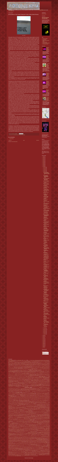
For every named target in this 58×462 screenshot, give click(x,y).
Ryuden (26, 423)
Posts (43, 352)
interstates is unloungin (36, 395)
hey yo (30, 391)
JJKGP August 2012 (47, 396)
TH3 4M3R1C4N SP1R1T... (45, 198)
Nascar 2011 (24, 409)
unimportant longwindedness (15, 448)
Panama (24, 413)
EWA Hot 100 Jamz (20, 382)
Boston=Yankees (42, 369)
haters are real (27, 390)
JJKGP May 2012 (15, 398)
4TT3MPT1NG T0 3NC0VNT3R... (45, 288)
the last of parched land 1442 (18, 440)
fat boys (25, 383)
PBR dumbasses (37, 413)
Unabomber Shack (41, 447)
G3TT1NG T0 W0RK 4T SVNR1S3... (46, 182)
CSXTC (24, 376)
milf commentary (19, 406)
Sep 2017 (44, 170)
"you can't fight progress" (19, 360)
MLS (46, 406)
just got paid (13, 399)
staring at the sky (32, 431)
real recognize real (11, 420)
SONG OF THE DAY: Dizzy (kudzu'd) (47, 91)
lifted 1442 (27, 401)
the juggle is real (34, 439)
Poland (36, 415)
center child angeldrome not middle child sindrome (29, 372)
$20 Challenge (32, 360)
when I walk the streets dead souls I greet (44, 451)
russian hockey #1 (22, 423)
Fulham (49, 386)
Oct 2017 (44, 169)
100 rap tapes (37, 360)
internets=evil (31, 395)
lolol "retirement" (15, 403)
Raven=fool (14, 419)
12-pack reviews (46, 360)
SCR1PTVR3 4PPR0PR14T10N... (46, 281)
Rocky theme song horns (19, 422)
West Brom (16, 451)
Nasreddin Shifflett (29, 409)
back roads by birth (18, 366)
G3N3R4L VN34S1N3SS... (45, 244)
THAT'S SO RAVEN (14, 437)
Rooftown (48, 422)
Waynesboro (26, 450)
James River (22, 396)
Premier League (40, 416)
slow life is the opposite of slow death (18, 429)
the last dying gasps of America (41, 439)
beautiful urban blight (46, 367)
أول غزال (44, 284)
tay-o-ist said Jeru (11, 436)
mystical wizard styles (16, 409)
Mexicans (9, 406)
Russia (19, 423)
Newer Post (10, 140)
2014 (43, 337)
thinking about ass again (39, 444)
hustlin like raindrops (23, 393)
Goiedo (45, 388)
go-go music (27, 388)
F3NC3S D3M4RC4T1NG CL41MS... (46, 308)
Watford (19, 450)
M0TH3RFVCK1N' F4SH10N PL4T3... (46, 324)
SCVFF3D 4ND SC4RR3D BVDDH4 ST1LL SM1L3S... (46, 290)
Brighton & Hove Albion (23, 370)
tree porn (48, 446)
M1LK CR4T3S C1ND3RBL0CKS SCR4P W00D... (45, 270)
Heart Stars (19, 391)
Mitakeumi (37, 406)
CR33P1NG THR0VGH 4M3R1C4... (46, 225)
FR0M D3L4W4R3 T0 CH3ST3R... (45, 280)
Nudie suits (11, 411)
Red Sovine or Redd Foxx (39, 420)
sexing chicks (34, 427)
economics (48, 380)
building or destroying (37, 370)
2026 (43, 156)
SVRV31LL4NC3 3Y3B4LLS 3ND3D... (46, 189)
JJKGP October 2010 (34, 398)
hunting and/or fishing (17, 393)
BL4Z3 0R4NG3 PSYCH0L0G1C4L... (46, 294)
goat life (30, 388)
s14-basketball (39, 423)
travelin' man (43, 446)
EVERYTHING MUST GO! (14, 382)
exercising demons (26, 382)
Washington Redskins (14, 450)
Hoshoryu (41, 392)
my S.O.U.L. (41, 408)
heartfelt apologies (23, 391)
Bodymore (26, 369)
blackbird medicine (33, 368)
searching (37, 425)
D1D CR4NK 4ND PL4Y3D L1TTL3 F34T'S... (45, 276)
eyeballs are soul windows (32, 382)
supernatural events (43, 434)
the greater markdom (19, 439)
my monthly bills (26, 408)
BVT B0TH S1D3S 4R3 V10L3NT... (46, 268)
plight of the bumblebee (24, 415)
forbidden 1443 (33, 385)
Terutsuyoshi (39, 436)
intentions (19, 395)
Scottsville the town (22, 425)
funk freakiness (10, 387)
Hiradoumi (46, 391)
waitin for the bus (38, 449)
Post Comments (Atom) (14, 141)
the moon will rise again (43, 441)
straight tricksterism (21, 432)
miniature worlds (33, 406)
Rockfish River (14, 422)
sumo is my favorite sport (18, 434)
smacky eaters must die (40, 429)
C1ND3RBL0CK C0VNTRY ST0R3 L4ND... (45, 251)
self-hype (14, 426)
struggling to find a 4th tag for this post (32, 432)
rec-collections (30, 420)
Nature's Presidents (45, 409)
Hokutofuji (10, 392)
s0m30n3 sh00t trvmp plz (30, 423)
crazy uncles (9, 376)
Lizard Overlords (43, 402)
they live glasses (25, 443)
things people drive (33, 444)
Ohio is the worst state (34, 411)
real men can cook (48, 419)
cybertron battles (41, 376)
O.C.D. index (19, 411)
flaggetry (40, 384)
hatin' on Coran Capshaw (32, 390)
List (11, 402)
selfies (22, 426)
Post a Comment (12, 138)
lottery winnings (24, 403)
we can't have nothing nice (33, 450)
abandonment (34, 362)
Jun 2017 (44, 328)
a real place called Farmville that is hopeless (26, 362)
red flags (35, 420)
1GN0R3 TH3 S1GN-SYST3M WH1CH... (46, 313)
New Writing (29, 410)
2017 (43, 166)
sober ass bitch (30, 430)
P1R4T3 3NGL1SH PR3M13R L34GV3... (46, 299)
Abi (38, 362)
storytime (17, 432)
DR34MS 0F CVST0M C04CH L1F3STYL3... (46, 184)
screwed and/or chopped (32, 425)
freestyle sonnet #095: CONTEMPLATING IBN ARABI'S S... (46, 215)
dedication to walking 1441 (35, 377)
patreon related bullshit (32, 413)
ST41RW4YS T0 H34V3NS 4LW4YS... (46, 254)
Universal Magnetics (30, 448)
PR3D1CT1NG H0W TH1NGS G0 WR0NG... (45, 306)
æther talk (46, 362)
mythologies (20, 409)
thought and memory (44, 444)
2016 (43, 335)
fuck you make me (45, 386)
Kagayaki (20, 399)
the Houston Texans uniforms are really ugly (27, 439)
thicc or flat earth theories (30, 443)
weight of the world (13, 451)
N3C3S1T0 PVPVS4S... (46, 235)
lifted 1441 (23, 401)
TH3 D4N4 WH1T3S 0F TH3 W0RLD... (46, 264)
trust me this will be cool (15, 447)
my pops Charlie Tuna (36, 408)
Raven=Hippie (18, 419)
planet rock (29, 414)
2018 (43, 165)
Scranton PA (26, 425)
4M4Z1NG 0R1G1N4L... (46, 295)
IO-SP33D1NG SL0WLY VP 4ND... (46, 234)
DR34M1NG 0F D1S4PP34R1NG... (46, 252)
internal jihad (21, 395)
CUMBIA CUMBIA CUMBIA (28, 376)
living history (38, 402)
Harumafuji (23, 390)
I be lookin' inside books (45, 393)
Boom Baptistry (30, 369)
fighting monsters (24, 384)
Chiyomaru (44, 373)
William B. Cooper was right (28, 452)
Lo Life (47, 402)
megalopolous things (14, 405)
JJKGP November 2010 (21, 398)
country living (35, 375)
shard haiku (41, 427)
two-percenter (33, 447)
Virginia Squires (16, 449)
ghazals (17, 388)
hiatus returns (36, 391)
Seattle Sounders (41, 425)
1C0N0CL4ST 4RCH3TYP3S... (45, 217)
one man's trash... (16, 412)
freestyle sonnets (24, 386)
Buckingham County (31, 370)
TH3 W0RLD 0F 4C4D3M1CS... (45, 242)
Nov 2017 (44, 168)
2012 (43, 339)
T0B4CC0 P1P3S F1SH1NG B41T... (45, 212)
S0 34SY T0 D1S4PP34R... (45, 326)
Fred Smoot (14, 386)
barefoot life (33, 366)
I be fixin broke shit (32, 393)
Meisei (21, 405)
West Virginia (29, 451)
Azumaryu (12, 366)
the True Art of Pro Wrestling (38, 442)
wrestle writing (27, 454)
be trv (12, 367)
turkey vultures (25, 447)
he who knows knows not (38, 390)
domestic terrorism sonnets (15, 379)
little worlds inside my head (20, 402)
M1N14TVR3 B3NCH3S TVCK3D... (46, 283)
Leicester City (10, 401)
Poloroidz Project (46, 415)
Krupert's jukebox (15, 400)
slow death (11, 429)
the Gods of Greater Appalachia (12, 439)
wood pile (37, 453)
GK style (20, 388)
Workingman (48, 453)
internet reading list (27, 395)
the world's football (45, 442)
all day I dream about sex (30, 363)
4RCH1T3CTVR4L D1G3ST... (45, 297)
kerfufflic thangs (25, 399)
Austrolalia (48, 365)
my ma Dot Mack (21, 408)
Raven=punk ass (27, 419)
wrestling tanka (32, 454)
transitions (32, 446)
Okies (38, 411)
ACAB (40, 362)
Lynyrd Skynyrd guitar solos (46, 403)
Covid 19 (40, 375)
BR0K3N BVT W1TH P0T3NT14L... (45, 205)
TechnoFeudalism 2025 (19, 436)
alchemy (22, 363)
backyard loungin (28, 366)
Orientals (45, 412)
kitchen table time (36, 399)
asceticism (39, 365)
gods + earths (39, 388)
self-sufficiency (18, 426)
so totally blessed (26, 430)
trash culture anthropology (38, 446)
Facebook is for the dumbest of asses (40, 382)
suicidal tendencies (46, 433)
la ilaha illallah (45, 400)
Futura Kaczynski (14, 387)
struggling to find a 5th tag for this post (44, 432)
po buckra (29, 415)
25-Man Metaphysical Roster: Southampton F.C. (46, 322)
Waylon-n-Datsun (22, 450)
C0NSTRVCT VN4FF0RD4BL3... (45, 278)
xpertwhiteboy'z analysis (42, 454)
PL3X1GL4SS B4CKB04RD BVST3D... (45, 292)
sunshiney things (34, 434)
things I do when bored (36, 443)
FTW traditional (38, 386)
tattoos (49, 435)
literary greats (14, 402)
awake (9, 366)
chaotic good (45, 372)
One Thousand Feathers (22, 412)
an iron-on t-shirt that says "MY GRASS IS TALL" (36, 364)
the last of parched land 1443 (27, 440)
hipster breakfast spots (41, 391)
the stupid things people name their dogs (22, 442)
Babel (14, 366)
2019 (43, 164)
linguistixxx (9, 402)
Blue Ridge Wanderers (12, 369)
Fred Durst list (9, 386)
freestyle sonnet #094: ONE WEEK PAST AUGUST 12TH (46, 230)
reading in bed (31, 419)
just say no (17, 399)
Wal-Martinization (47, 449)
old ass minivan (46, 411)
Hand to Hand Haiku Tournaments (12, 390)
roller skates (44, 422)
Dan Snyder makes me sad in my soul (15, 377)
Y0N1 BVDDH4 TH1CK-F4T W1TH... (46, 187)
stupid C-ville (11, 433)
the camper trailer (26, 437)
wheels (32, 451)
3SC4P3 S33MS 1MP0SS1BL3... (45, 228)
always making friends (44, 363)
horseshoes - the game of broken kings (35, 392)
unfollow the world (45, 447)
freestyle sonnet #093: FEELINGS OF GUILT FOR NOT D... (46, 248)
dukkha (29, 380)
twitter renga (29, 447)
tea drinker (15, 436)
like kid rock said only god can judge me (40, 401)
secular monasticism (45, 425)
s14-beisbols (43, 423)
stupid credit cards (17, 433)
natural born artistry (39, 409)
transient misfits (28, 446)
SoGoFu (34, 430)
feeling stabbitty (44, 383)
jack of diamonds (18, 396)
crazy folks (47, 375)
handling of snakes (19, 390)
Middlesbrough (13, 406)
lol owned (12, 403)
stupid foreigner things (22, 433)
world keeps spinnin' (22, 454)
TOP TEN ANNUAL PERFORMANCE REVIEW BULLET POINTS (45, 176)
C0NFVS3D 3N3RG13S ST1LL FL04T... (46, 203)
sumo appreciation (10, 434)
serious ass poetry (46, 426)
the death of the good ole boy (39, 437)
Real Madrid (44, 419)
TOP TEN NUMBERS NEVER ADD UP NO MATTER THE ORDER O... (46, 173)
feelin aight (40, 383)
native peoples (34, 409)
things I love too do (42, 443)
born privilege (34, 369)
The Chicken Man (32, 437)
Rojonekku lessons (30, 422)
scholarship (9, 425)
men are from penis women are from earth (31, 405)
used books (40, 448)
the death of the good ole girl (46, 437)
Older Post (37, 140)
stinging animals (11, 432)
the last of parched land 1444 (35, 440)
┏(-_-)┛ (29, 360)
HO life (49, 391)
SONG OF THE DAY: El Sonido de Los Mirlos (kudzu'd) (47, 74)
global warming (23, 388)
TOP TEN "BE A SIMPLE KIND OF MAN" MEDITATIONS (46, 179)
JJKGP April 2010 (31, 396)
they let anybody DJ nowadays (18, 443)
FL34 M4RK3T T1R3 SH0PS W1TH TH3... (46, 256)
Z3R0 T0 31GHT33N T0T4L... (45, 300)
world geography (17, 454)
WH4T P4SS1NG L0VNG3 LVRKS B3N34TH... (45, 246)
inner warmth (15, 395)
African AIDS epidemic (14, 363)
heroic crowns (27, 391)
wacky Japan (34, 449)
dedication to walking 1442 (42, 377)
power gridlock (33, 416)
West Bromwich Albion (20, 451)
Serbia (38, 426)
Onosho (38, 412)
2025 (43, 157)
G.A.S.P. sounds (22, 387)
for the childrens (23, 385)
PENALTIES (41, 413)
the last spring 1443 (16, 441)
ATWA (45, 365)
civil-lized (27, 374)
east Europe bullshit (41, 380)
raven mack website (45, 38)
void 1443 (23, 449)
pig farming (20, 414)
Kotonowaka (42, 399)
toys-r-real (11, 446)
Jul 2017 (44, 327)
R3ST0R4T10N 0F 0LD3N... (45, 259)
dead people (29, 377)
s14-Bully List (47, 423)
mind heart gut (28, 406)
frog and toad (29, 386)
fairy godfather (9, 383)
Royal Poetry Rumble (14, 423)
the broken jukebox (20, 437)
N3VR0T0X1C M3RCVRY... (45, 320)
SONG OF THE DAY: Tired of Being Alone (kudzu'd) (47, 49)
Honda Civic (28, 392)
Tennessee (28, 436)
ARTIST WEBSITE (10, 10)
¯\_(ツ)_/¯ (24, 360)
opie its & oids (41, 412)
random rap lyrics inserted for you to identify (29, 418)
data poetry (21, 377)
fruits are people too (33, 386)
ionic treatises (42, 395)
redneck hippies (44, 420)
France (42, 385)
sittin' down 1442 (33, 428)
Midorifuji (16, 406)
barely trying (37, 366)
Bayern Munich (9, 367)
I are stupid (28, 393)
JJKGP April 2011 (36, 396)
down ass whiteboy (24, 379)
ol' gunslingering (42, 411)
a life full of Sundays (17, 362)
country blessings (30, 375)
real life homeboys (40, 419)
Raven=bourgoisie (10, 419)
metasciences (41, 405)
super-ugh (38, 434)
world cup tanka (12, 454)
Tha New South (43, 436)
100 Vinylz (41, 360)
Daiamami (47, 376)
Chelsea (16, 373)
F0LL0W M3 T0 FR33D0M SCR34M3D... (45, 304)
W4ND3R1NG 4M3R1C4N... (45, 316)
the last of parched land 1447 (44, 440)
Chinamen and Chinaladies (39, 373)
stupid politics (35, 433)
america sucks (17, 364)
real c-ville (36, 419)
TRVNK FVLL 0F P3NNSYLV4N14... (46, 309)
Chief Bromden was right (25, 373)
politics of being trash (40, 415)
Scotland (18, 425)
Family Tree (17, 383)
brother (27, 370)
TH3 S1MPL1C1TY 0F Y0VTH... (46, 272)
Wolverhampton (15, 453)
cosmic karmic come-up (17, 375)
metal (37, 405)
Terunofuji (36, 436)
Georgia (48, 387)
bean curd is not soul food (17, 367)
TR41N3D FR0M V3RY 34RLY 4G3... (46, 191)
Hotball (48, 392)
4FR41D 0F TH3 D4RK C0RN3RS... (46, 226)
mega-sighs (9, 405)
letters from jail (14, 401)
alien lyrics (25, 363)
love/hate (34, 403)
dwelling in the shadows (34, 380)
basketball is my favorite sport (45, 366)
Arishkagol (12, 365)
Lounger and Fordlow (29, 403)
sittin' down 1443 (38, 428)
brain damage (15, 370)
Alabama (19, 363)
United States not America (23, 448)
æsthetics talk (43, 362)
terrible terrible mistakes (31, 436)
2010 (43, 341)
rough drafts (9, 423)
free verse (20, 386)
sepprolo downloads (34, 426)
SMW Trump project (13, 430)
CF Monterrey (37, 372)
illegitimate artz (21, 394)
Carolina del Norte (10, 372)
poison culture (32, 415)
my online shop (44, 39)
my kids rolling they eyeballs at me (15, 408)
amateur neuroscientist (11, 364)
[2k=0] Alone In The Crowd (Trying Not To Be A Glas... (46, 223)
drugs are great (26, 380)
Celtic (22, 372)
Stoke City (14, 432)
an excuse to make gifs (25, 364)
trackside (20, 446)
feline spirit (48, 383)
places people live (25, 414)
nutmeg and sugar (15, 411)
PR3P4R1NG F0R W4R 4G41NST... (46, 240)
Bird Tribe (19, 368)
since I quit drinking (12, 428)
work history (43, 453)
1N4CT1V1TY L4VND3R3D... (45, 232)
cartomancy (14, 372)
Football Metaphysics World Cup (12, 385)
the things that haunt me (31, 442)
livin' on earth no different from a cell (31, 402)
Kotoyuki (48, 399)
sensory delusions (29, 426)
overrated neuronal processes (18, 413)
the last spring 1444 (22, 441)
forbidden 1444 (38, 385)
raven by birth (38, 418)
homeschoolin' (24, 392)
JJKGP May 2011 (10, 398)
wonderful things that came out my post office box (29, 453)
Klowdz (39, 399)
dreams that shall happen (15, 380)
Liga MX (34, 401)
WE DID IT (39, 450)
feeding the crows (37, 383)
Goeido (43, 388)
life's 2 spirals (19, 401)
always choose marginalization (37, 363)
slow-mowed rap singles (34, 429)
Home (24, 140)
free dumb (17, 386)
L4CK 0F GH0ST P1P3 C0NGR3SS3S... (46, 207)
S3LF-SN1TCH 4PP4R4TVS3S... (45, 185)
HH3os (33, 391)
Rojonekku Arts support (25, 422)
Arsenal (15, 365)
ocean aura (23, 411)
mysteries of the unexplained (46, 408)
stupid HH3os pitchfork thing (29, 433)
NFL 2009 (47, 410)
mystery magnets (11, 409)
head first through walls (44, 390)
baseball (40, 366)
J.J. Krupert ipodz (11, 396)
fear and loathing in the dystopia (30, 383)
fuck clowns (41, 386)
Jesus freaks (26, 396)
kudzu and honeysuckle (24, 400)
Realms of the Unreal (25, 420)
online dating (35, 412)
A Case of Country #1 (12, 362)
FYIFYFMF (18, 387)
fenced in (10, 384)
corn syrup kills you (11, 375)
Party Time (27, 413)
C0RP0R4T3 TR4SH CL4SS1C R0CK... (45, 196)
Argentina (9, 365)
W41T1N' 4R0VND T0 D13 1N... (46, 192)
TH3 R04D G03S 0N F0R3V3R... (45, 219)
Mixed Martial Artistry (42, 406)
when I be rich (36, 451)
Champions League (41, 372)
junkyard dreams (46, 398)
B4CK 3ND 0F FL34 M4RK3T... (45, 238)
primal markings (44, 416)
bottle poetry (11, 370)
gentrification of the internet (42, 387)
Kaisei (22, 399)
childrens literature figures (32, 373)
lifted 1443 (31, 401)
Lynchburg (40, 403)
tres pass (11, 447)
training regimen (24, 446)
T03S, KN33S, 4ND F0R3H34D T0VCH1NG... (45, 195)
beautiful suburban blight (40, 367)
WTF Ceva (37, 454)
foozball (18, 385)
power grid (28, 416)
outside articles (12, 413)
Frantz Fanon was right (46, 385)
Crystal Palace (20, 376)
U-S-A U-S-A (36, 447)
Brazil (19, 370)
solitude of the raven (38, 430)
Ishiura (47, 395)
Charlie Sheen (12, 373)
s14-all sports (35, 423)
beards (23, 367)
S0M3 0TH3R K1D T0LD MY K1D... (46, 318)
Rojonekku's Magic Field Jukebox (38, 422)
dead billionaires (25, 377)
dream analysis (44, 379)
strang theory (25, 432)
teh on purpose (24, 436)
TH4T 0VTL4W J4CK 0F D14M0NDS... (46, 266)
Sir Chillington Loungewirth (21, 428)
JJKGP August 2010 (42, 396)
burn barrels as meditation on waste (45, 370)
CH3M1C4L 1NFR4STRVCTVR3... (46, 220)
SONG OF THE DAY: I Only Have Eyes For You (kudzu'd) (48, 82)
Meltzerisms (24, 405)
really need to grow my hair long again (17, 420)
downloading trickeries (30, 379)
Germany (9, 388)
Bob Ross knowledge (22, 369)
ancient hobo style (45, 364)
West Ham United (25, 451)
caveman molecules (18, 372)
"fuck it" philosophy (11, 360)
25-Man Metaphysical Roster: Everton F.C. (46, 258)
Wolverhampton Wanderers (20, 453)
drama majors (39, 379)
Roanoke (11, 422)
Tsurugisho (20, 447)
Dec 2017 (44, 167)
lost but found (20, 403)
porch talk (13, 416)
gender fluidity (37, 387)
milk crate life (23, 406)
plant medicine (42, 414)
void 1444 (27, 449)
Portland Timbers (22, 416)
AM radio (48, 363)
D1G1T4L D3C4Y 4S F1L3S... (45, 263)
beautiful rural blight (34, 367)
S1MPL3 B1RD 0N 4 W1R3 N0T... (45, 286)
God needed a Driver (35, 388)
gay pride (33, 387)
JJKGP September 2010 (40, 398)
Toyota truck (48, 445)
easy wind (45, 380)
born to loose (38, 369)
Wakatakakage (42, 449)
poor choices (9, 416)
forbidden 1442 (28, 385)
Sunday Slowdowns (25, 434)
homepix (18, 392)
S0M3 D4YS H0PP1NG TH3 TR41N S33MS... (46, 210)
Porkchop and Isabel (17, 416)
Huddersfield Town (10, 393)
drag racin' (35, 379)
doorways (20, 379)
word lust (40, 453)
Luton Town (37, 403)
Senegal (25, 426)
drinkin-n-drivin (21, 380)
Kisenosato (31, 399)
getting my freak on (13, 388)
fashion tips (22, 383)
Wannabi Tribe (9, 450)
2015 (43, 336)
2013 (43, 338)
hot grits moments (45, 392)
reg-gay (48, 420)
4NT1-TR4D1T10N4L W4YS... (45, 274)
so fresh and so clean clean (19, 430)
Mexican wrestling (47, 405)
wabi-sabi (31, 449)
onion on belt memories (29, 412)
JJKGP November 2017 (27, 398)
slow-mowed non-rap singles (27, 429)
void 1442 (20, 449)
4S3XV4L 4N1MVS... (45, 213)
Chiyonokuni (47, 373)
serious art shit (41, 426)
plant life (38, 414)
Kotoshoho (45, 399)
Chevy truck (19, 373)
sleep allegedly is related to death (46, 428)
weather (41, 450)
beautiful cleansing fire (27, 367)
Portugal (25, 416)
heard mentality (15, 391)
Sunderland (29, 434)
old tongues (12, 412)
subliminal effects (41, 433)
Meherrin (18, 405)
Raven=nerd (23, 419)
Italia (49, 395)
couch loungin (25, 375)
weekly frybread (45, 450)
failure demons (47, 382)
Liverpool (25, 402)
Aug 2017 (44, 171)
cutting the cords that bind (35, 376)
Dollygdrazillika (10, 379)
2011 (43, 340)
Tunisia (22, 447)
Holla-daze (13, 392)
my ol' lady (30, 408)
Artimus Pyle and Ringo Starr (29, 365)
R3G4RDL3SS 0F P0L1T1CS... (45, 200)
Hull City (13, 393)
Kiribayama (28, 399)
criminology (13, 376)
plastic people (19, 415)
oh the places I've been (28, 411)
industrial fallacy (10, 395)
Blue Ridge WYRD (17, 369)
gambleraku (27, 387)
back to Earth (23, 366)
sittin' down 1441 (28, 428)
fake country (13, 383)
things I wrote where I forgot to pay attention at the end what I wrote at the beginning (20, 444)
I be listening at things (38, 393)
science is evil (14, 425)
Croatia (17, 376)
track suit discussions (16, 446)
